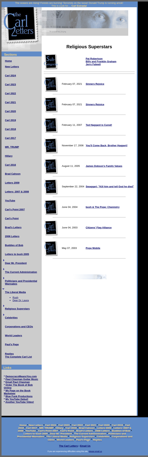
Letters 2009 (12, 182)
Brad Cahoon (13, 173)
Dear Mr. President (16, 263)
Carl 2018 (10, 129)
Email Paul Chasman (18, 382)
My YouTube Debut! (17, 399)
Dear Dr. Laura (21, 300)
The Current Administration (21, 272)
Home (8, 60)
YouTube (10, 200)
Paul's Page (12, 344)
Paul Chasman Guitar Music (22, 379)
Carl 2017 (10, 138)
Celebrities (11, 317)
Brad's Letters (13, 227)
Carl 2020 (10, 111)
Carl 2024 (10, 75)
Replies (9, 353)
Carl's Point (12, 218)
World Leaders (13, 335)
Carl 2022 (10, 93)
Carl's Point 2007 (15, 209)
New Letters (12, 66)
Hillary (9, 155)
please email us (95, 451)
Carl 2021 (10, 102)
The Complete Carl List (18, 356)
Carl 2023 (10, 84)
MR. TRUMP (12, 147)
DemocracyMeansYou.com (21, 376)
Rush (15, 297)
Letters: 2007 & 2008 (17, 191)
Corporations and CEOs (19, 326)
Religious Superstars (17, 308)
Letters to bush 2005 (17, 254)
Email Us (85, 445)
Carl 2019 (10, 120)
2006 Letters (12, 236)
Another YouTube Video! (19, 402)
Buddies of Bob (14, 245)
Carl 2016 (10, 164)
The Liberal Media (15, 292)
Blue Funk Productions (19, 396)
